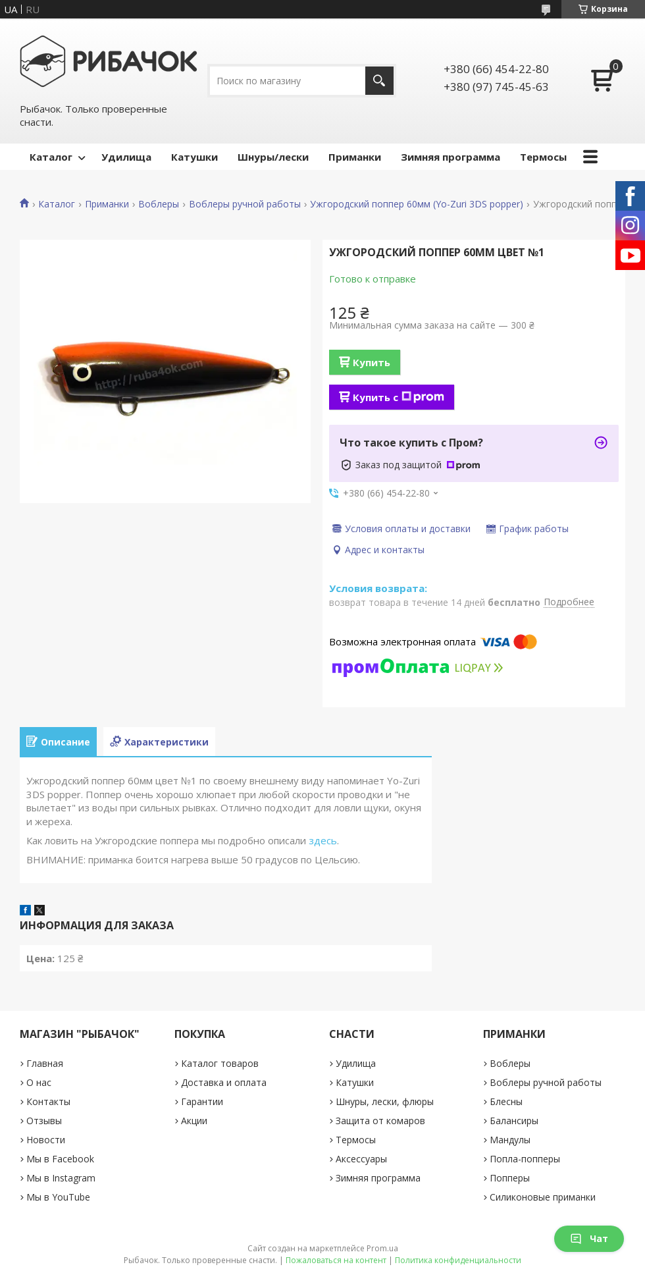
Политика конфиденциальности (458, 1260)
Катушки (194, 156)
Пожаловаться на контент (336, 1260)
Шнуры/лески (273, 156)
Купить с (398, 397)
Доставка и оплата (224, 1082)
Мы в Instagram (60, 1178)
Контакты (48, 1101)
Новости (45, 1139)
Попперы (510, 1178)
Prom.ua (382, 1248)
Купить (371, 362)
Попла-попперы (525, 1158)
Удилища (126, 156)
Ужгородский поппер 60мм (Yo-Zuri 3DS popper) (416, 204)
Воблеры (158, 204)
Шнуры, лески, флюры (385, 1101)
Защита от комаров (380, 1120)
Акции (194, 1120)
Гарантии (202, 1101)
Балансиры (514, 1120)
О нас (38, 1082)
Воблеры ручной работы (245, 204)
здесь (323, 840)
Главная (44, 1063)
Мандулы (510, 1139)
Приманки (354, 156)
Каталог (51, 156)
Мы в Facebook (60, 1158)
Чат (589, 1238)
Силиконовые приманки (543, 1197)
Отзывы (44, 1120)
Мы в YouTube (58, 1197)
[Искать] (379, 81)
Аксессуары (361, 1158)
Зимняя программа (450, 156)
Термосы (543, 156)
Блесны (506, 1101)
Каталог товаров (220, 1063)
